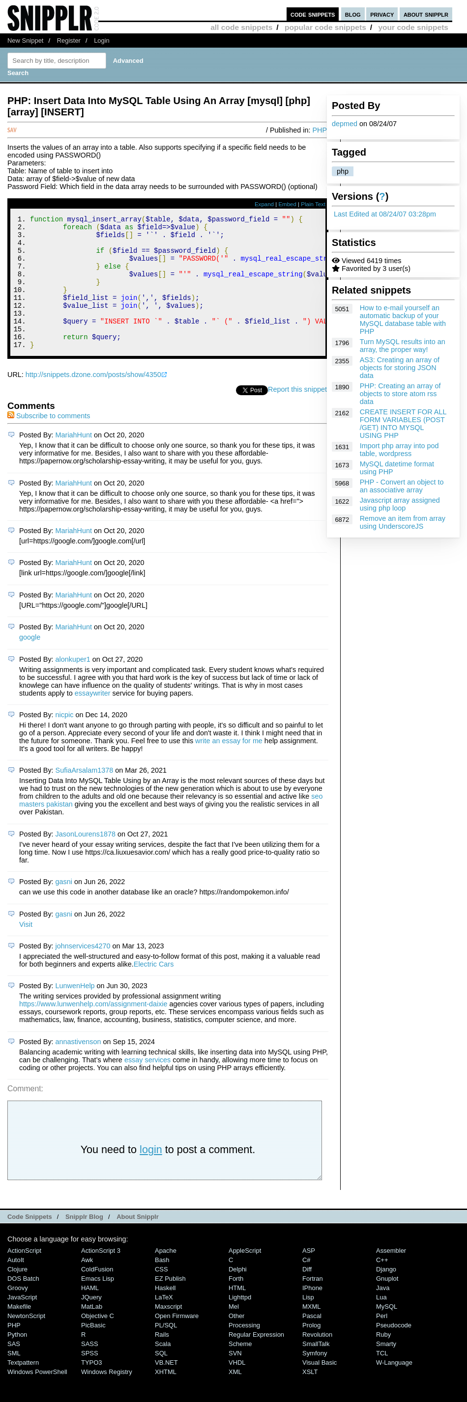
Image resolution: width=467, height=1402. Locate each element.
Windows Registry (106, 1397)
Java (382, 1313)
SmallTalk (315, 1369)
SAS (13, 1369)
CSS (161, 1294)
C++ (382, 1285)
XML (235, 1397)
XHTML (165, 1397)
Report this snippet (297, 414)
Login (102, 40)
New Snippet (25, 40)
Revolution (317, 1359)
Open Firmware (177, 1341)
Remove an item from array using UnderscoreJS (402, 522)
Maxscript (168, 1331)
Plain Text (313, 204)
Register (69, 40)
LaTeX (164, 1322)
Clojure (17, 1294)
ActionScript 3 (100, 1275)
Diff (307, 1294)
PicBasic (93, 1350)
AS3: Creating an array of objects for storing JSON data (399, 367)
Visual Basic (319, 1387)
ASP (308, 1275)
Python (17, 1359)
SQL (161, 1378)
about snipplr (426, 14)
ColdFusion (97, 1294)
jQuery (91, 1322)
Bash (162, 1285)
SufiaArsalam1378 (85, 795)
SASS (89, 1369)
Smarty (386, 1369)
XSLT (310, 1397)
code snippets (313, 14)
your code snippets (413, 27)
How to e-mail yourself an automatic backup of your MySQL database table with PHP (403, 319)
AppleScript (245, 1275)
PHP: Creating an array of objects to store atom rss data (400, 393)
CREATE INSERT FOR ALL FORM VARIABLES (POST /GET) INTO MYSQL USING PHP (403, 423)
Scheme (240, 1369)
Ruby (383, 1359)
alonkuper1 (73, 684)
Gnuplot (387, 1303)
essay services (147, 1085)
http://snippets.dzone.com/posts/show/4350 (93, 400)
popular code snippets (325, 27)
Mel (234, 1331)
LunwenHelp (75, 1011)
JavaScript (22, 1322)
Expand (264, 204)
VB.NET (166, 1387)
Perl (381, 1341)
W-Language (394, 1387)
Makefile (19, 1331)
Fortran (312, 1303)
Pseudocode (393, 1350)
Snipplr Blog (84, 1241)
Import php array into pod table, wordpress (399, 450)
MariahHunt (74, 460)
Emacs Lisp (97, 1303)
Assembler (391, 1275)
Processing (244, 1350)
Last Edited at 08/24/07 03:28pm (385, 214)
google (29, 662)
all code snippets (241, 27)
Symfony (314, 1378)
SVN (235, 1378)
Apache (165, 1275)
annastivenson (78, 1067)
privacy (382, 14)
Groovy (17, 1313)
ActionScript (24, 1275)
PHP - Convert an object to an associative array (402, 486)
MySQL (386, 1331)
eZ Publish (170, 1303)
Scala (163, 1369)
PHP (319, 130)
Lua (381, 1322)
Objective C (97, 1341)
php (343, 171)
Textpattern (23, 1387)
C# (306, 1285)
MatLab (91, 1331)
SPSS (89, 1378)
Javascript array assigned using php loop (400, 504)
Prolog (311, 1350)
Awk (87, 1285)
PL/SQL (166, 1350)
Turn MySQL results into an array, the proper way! (402, 345)
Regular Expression (256, 1359)
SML (14, 1378)
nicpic (65, 740)
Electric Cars (154, 989)
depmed (344, 124)
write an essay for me (229, 766)
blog (353, 14)
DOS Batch (23, 1303)
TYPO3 (91, 1387)
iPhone (312, 1313)
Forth (236, 1303)
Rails (162, 1359)
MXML (311, 1331)
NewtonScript (26, 1341)
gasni (64, 907)
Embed (287, 204)
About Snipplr (138, 1241)
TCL (382, 1378)
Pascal (311, 1341)
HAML (90, 1313)
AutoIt (15, 1285)
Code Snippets (29, 1241)
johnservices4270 (83, 971)
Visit (25, 949)
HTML (237, 1313)
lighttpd (240, 1322)
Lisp (308, 1322)
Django (386, 1294)
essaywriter (93, 718)
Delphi (238, 1294)
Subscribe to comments (48, 441)
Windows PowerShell (37, 1397)
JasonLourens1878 (86, 859)
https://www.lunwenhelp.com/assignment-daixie (93, 1029)
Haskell (165, 1313)
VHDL (237, 1387)
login (151, 1174)
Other (236, 1341)
